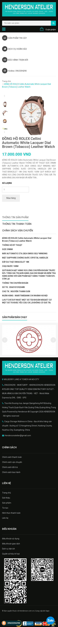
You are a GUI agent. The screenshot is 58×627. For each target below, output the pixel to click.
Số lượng (7, 183)
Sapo (47, 611)
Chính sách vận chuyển (12, 462)
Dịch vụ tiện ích (8, 549)
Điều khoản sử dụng (10, 538)
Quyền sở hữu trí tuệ (11, 554)
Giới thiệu (6, 498)
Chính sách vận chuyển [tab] (17, 230)
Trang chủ (6, 81)
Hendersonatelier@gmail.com (18, 435)
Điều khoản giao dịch (11, 544)
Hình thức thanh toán (11, 513)
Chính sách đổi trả (10, 467)
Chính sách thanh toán (12, 457)
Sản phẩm (6, 503)
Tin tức (5, 508)
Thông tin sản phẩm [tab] (15, 217)
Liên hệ (5, 518)
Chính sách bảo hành (11, 472)
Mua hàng (11, 198)
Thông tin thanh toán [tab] (17, 223)
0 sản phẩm (51, 29)
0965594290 (14, 623)
